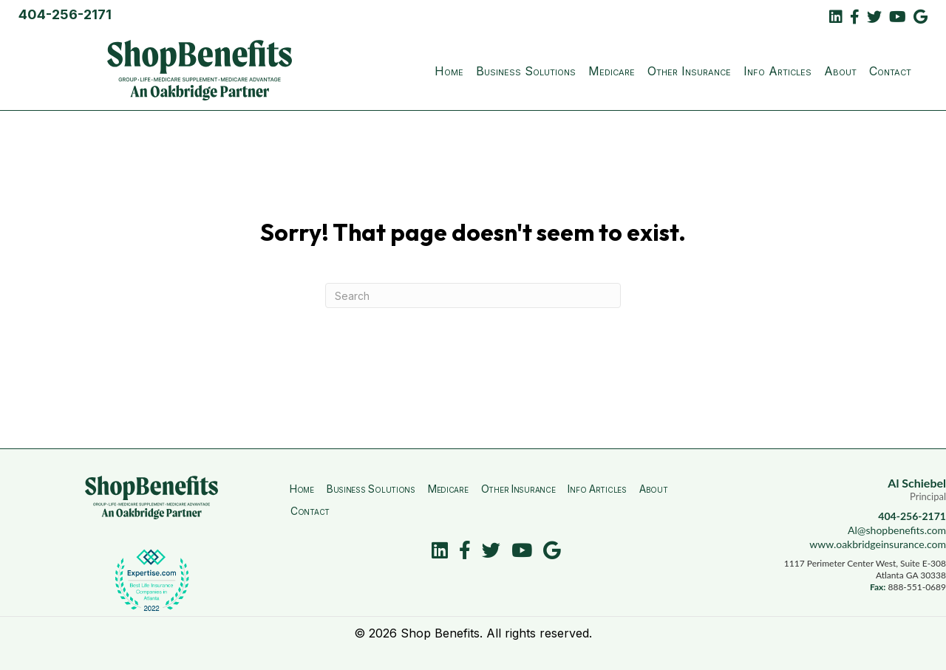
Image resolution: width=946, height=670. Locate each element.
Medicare (611, 71)
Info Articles (777, 71)
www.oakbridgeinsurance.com (877, 544)
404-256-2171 (65, 14)
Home (449, 71)
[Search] (473, 295)
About (840, 71)
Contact (890, 71)
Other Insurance (689, 71)
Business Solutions (526, 71)
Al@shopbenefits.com (897, 530)
